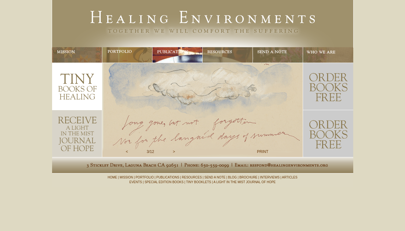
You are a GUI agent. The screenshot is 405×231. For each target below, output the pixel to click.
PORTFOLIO (144, 177)
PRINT (262, 151)
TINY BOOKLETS (198, 182)
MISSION (126, 177)
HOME (112, 177)
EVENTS (135, 182)
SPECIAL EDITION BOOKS (164, 182)
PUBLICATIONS (167, 177)
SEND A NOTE (215, 177)
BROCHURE (248, 177)
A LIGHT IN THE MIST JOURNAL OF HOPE (244, 182)
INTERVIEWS (270, 177)
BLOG (232, 177)
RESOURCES (192, 177)
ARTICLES (289, 177)
